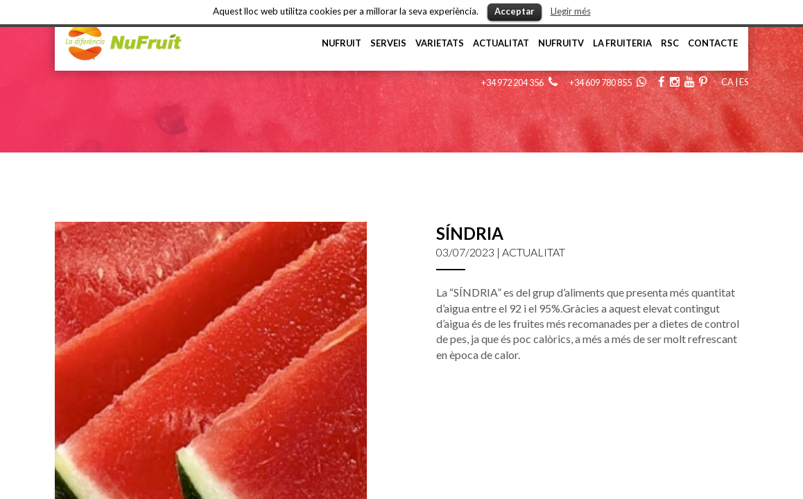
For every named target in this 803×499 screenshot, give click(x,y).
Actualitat (501, 43)
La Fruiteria (622, 43)
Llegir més (571, 11)
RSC (670, 43)
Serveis (388, 43)
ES (743, 81)
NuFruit (341, 43)
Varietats (439, 43)
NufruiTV (561, 43)
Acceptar (514, 11)
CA (727, 81)
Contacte (713, 43)
